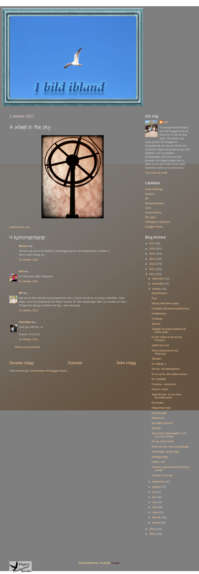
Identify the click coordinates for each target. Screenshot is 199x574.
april (155, 507)
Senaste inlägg (21, 363)
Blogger (115, 563)
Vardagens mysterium (157, 221)
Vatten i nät (158, 461)
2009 (152, 534)
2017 (152, 243)
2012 (152, 269)
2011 (152, 274)
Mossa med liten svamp (165, 303)
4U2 (21, 271)
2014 (152, 258)
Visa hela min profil (156, 172)
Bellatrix (149, 194)
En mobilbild (159, 379)
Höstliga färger (160, 456)
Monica (23, 246)
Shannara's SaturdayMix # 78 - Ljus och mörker (169, 435)
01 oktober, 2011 (28, 259)
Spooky (156, 323)
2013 (152, 263)
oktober (157, 288)
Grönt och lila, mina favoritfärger (170, 446)
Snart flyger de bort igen (165, 451)
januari (156, 522)
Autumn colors (160, 389)
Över (154, 298)
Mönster (156, 428)
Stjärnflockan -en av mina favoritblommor (166, 396)
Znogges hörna (154, 226)
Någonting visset (161, 407)
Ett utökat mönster (162, 423)
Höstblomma (159, 313)
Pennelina (25, 322)
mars (155, 512)
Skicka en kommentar (27, 347)
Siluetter (156, 358)
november (158, 283)
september (158, 481)
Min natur (150, 217)
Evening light (159, 413)
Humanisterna (153, 212)
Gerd (148, 208)
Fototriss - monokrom (164, 384)
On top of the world (163, 441)
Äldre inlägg (126, 363)
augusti (156, 486)
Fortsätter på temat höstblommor (170, 308)
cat (165, 122)
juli (154, 492)
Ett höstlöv (158, 402)
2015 (152, 253)
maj (154, 502)
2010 (152, 529)
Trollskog (157, 318)
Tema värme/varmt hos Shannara (165, 352)
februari (157, 517)
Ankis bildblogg (154, 189)
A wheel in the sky (162, 475)
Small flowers (159, 293)
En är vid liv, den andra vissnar (169, 374)
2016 (152, 248)
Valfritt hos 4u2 (160, 345)
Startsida (75, 363)
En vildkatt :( (159, 363)
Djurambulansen (154, 203)
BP (20, 293)
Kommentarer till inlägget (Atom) (48, 370)
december (158, 278)
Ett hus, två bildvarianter (166, 368)
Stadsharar (158, 418)
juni (154, 497)
